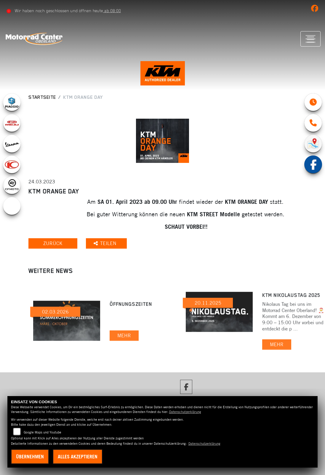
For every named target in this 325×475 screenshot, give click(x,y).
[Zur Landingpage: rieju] (12, 123)
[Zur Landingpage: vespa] (12, 143)
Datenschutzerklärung (185, 412)
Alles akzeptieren (77, 457)
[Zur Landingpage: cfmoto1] (12, 185)
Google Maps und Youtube (42, 432)
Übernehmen (30, 457)
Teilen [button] (106, 243)
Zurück (53, 243)
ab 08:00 (112, 10)
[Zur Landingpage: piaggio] (12, 102)
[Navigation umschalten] (310, 39)
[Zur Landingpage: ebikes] (12, 206)
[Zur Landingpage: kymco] (12, 164)
